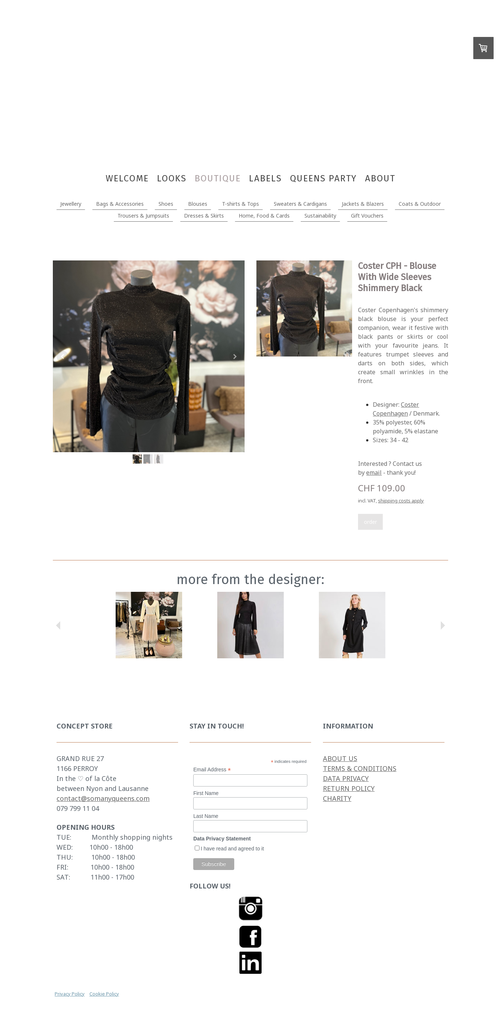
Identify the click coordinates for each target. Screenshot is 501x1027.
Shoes (166, 203)
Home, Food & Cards (264, 215)
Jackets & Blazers (363, 203)
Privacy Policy (70, 993)
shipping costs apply (401, 500)
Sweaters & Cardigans (300, 203)
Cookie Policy (104, 993)
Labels (265, 178)
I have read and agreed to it (232, 849)
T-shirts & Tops (240, 203)
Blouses (197, 203)
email (374, 472)
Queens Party (323, 178)
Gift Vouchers (367, 215)
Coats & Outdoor (420, 203)
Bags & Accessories (120, 203)
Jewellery (70, 203)
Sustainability (320, 215)
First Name (205, 793)
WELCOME (127, 178)
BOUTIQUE (218, 178)
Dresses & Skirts (204, 215)
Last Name (205, 816)
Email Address (212, 769)
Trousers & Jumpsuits (143, 215)
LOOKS (172, 178)
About (380, 178)
